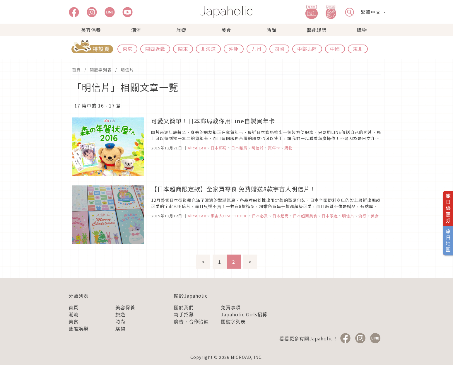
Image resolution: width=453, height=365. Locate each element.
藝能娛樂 (317, 29)
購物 (362, 29)
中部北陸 (307, 48)
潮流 (136, 29)
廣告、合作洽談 (191, 321)
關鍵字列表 (101, 70)
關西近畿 (155, 48)
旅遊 (181, 29)
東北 (358, 48)
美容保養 (91, 29)
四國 (279, 48)
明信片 (127, 70)
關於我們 (184, 307)
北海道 (208, 48)
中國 (335, 48)
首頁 (76, 70)
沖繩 (234, 48)
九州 (256, 48)
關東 (183, 48)
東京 (127, 48)
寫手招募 (184, 314)
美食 (226, 29)
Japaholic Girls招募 (244, 314)
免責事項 (231, 307)
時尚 (271, 29)
